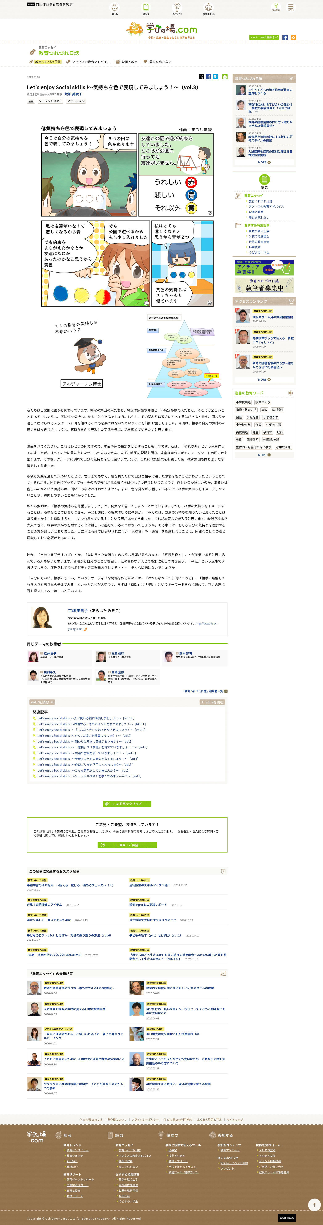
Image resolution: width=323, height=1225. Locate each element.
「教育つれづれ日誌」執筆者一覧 (202, 691)
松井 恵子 (50, 653)
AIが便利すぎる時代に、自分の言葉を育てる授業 (178, 1084)
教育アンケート (230, 1150)
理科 (280, 432)
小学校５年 (270, 417)
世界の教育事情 (259, 242)
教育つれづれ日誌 (47, 62)
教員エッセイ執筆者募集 (274, 1172)
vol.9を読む (214, 701)
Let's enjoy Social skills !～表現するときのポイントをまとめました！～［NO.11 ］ (93, 724)
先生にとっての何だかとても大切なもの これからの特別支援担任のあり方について (185, 1061)
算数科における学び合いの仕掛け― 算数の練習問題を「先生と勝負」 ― (270, 108)
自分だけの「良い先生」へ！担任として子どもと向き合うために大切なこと (186, 1011)
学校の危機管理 (259, 236)
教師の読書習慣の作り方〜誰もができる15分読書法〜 (79, 988)
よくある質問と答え (209, 1119)
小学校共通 (243, 402)
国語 (239, 417)
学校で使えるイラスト (182, 1167)
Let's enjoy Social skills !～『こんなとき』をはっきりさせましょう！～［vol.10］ (92, 730)
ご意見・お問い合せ (271, 1167)
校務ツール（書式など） (184, 1172)
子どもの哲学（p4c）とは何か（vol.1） (156, 935)
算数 (264, 410)
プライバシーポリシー (145, 1119)
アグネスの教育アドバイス (90, 62)
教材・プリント (178, 1161)
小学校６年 (243, 424)
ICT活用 (277, 410)
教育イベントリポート (80, 1179)
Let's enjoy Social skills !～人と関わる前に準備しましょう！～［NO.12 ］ (87, 718)
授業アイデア (177, 1156)
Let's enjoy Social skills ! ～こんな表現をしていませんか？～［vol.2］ (84, 770)
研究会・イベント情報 (234, 1163)
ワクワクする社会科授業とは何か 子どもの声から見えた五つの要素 (83, 1086)
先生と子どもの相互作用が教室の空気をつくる (270, 91)
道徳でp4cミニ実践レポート (148, 904)
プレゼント (227, 1168)
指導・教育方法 (246, 410)
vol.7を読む (40, 701)
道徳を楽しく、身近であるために (49, 920)
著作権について (117, 1119)
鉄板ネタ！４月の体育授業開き (273, 317)
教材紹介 (72, 1167)
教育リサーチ (75, 1196)
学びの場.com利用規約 (178, 1119)
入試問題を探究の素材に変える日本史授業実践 (75, 1009)
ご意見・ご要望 (119, 845)
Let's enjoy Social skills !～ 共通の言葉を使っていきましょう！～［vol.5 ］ (88, 753)
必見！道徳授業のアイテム (44, 904)
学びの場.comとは (91, 1119)
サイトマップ (235, 1119)
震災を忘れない (159, 62)
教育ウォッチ (75, 1156)
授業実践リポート (78, 1185)
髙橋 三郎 (118, 672)
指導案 (173, 1150)
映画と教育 (129, 62)
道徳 (31, 101)
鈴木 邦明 (185, 653)
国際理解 (252, 439)
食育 (258, 424)
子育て (267, 432)
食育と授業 (73, 1190)
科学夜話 (255, 247)
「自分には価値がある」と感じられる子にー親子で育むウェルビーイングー (83, 1036)
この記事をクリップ (123, 803)
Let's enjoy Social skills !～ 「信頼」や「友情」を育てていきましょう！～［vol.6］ (93, 747)
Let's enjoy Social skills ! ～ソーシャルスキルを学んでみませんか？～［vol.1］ (90, 776)
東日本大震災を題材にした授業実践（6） (173, 1034)
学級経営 (252, 417)
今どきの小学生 (259, 252)
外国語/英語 (271, 439)
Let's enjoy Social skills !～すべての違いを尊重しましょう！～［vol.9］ (85, 735)
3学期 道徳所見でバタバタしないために (54, 955)
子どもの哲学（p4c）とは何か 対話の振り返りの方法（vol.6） (70, 935)
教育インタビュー (78, 1150)
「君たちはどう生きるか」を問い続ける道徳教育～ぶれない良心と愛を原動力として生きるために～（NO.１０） (177, 957)
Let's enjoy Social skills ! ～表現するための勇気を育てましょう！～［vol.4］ (89, 759)
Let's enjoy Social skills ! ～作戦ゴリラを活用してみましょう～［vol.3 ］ (86, 764)
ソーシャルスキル (50, 101)
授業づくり (262, 402)
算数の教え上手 (259, 231)
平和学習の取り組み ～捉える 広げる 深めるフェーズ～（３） (71, 885)
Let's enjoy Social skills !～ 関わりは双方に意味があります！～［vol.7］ (86, 741)
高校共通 (242, 432)
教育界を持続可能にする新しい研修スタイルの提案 (180, 988)
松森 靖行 (118, 653)
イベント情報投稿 (270, 1161)
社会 (255, 432)
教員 (239, 439)
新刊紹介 (72, 1161)
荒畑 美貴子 (73, 93)
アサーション (76, 101)
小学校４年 (283, 447)
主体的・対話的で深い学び (253, 447)
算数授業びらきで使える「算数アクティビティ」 (273, 340)
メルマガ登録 (267, 1150)
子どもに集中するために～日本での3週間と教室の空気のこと (84, 1059)
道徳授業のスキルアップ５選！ (150, 885)
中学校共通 (273, 424)
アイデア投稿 (267, 1156)
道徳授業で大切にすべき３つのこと (152, 920)
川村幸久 (50, 672)
